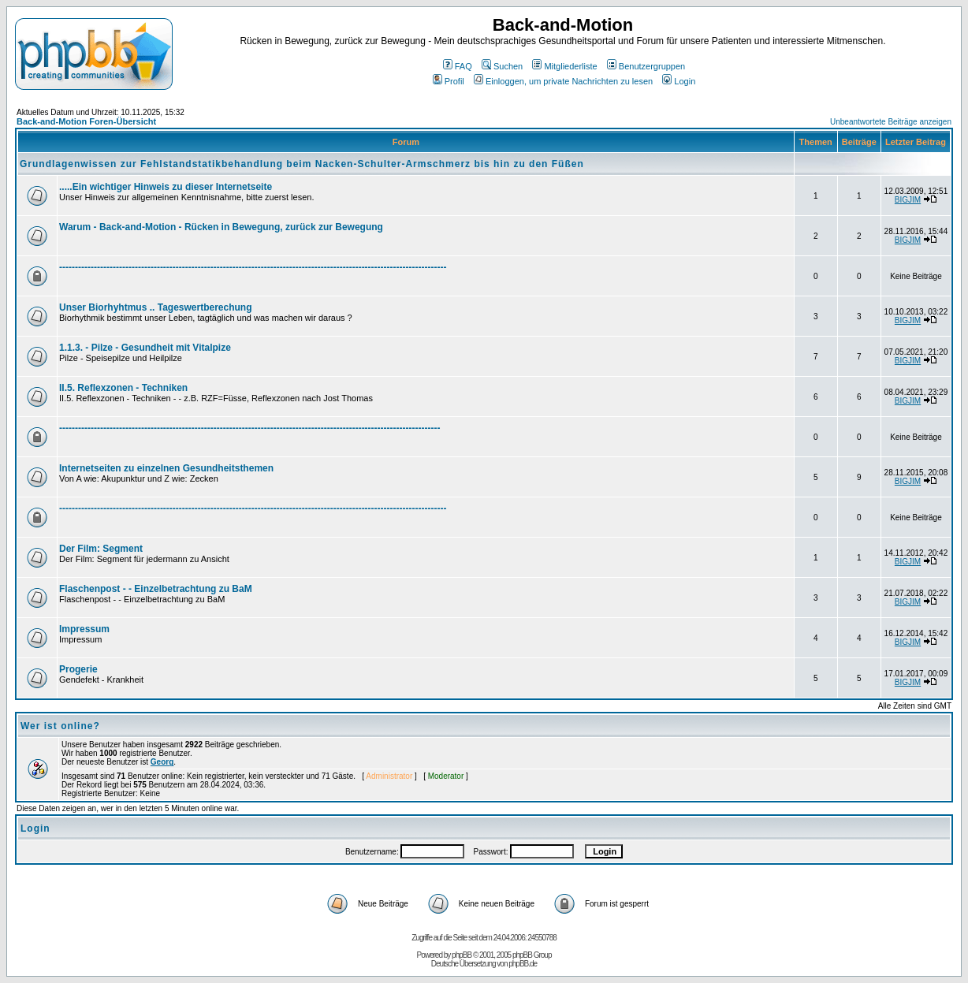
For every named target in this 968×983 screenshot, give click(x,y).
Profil (448, 81)
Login (678, 81)
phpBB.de (522, 963)
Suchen (502, 66)
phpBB (461, 955)
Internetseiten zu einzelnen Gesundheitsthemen (166, 468)
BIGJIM (908, 199)
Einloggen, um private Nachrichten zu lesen (563, 81)
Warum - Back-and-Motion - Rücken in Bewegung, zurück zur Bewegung (221, 227)
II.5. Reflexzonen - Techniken (123, 387)
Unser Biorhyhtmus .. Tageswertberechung (155, 307)
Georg (162, 762)
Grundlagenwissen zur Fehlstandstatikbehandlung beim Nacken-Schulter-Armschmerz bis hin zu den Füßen (302, 163)
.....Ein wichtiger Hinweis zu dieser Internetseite (165, 186)
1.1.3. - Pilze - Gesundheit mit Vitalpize (145, 347)
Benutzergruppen (646, 66)
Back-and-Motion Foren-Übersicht (86, 121)
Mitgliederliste (564, 66)
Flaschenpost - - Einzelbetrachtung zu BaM (155, 588)
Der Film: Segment (101, 548)
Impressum (84, 629)
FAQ (457, 66)
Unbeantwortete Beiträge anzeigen (890, 121)
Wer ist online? (60, 726)
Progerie (78, 669)
